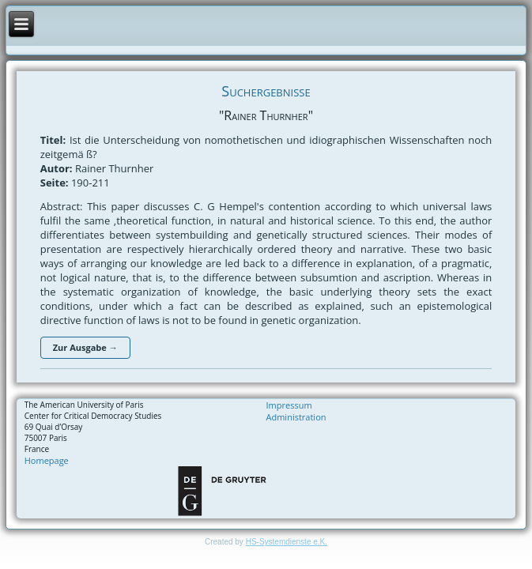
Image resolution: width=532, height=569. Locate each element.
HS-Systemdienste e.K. (286, 541)
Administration (296, 417)
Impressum (289, 405)
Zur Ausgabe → (85, 347)
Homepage (47, 460)
